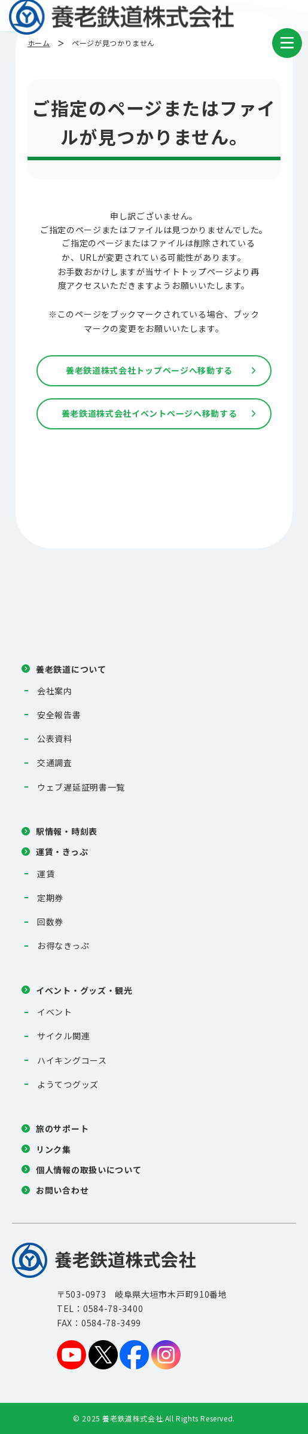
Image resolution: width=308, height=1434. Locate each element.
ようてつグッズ (68, 1084)
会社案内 (54, 691)
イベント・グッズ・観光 (84, 990)
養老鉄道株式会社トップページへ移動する (149, 370)
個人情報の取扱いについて (88, 1170)
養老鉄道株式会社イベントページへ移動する (149, 413)
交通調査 (54, 762)
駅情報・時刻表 (66, 831)
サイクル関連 (63, 1036)
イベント (54, 1012)
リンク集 (53, 1149)
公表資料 (54, 739)
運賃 (45, 874)
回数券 (50, 921)
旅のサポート (62, 1128)
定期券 (50, 898)
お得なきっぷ (63, 945)
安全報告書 (59, 715)
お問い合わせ (62, 1190)
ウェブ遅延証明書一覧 (81, 787)
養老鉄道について (71, 669)
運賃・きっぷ (62, 852)
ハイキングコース (72, 1060)
